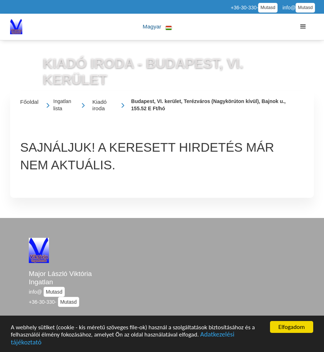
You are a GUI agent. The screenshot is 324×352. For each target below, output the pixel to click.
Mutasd (267, 7)
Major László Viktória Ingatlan (60, 278)
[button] (157, 27)
